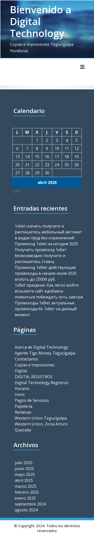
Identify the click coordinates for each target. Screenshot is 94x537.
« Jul (16, 191)
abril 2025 (24, 480)
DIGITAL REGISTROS (33, 376)
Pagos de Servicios (32, 400)
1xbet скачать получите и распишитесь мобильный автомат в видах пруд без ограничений (48, 232)
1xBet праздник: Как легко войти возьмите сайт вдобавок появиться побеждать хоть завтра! (49, 291)
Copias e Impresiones (35, 365)
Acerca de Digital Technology (41, 347)
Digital (21, 371)
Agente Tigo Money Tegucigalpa (45, 353)
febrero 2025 (27, 492)
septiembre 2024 (30, 504)
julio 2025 (23, 462)
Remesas (23, 412)
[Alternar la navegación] (82, 67)
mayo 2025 (25, 474)
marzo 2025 (25, 486)
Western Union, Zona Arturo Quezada (41, 427)
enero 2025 (25, 498)
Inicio (20, 394)
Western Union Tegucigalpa (41, 418)
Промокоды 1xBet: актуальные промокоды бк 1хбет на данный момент (46, 308)
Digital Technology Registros (41, 382)
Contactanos (26, 359)
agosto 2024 (26, 510)
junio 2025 (24, 468)
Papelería (23, 406)
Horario (22, 388)
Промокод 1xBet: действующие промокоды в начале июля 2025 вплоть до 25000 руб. (46, 273)
